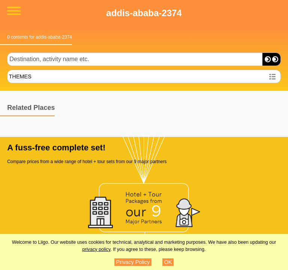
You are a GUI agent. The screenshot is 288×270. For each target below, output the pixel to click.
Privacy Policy (133, 262)
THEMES (20, 77)
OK (168, 262)
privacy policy (96, 249)
